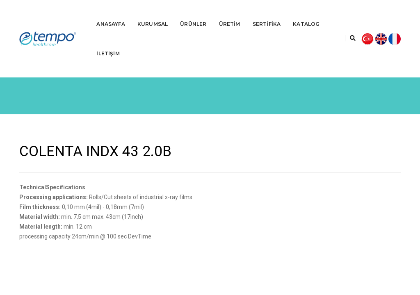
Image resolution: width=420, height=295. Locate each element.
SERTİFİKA (267, 14)
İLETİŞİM (107, 44)
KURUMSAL (152, 14)
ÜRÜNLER (193, 14)
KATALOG (306, 14)
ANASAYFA (110, 14)
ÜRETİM (229, 14)
